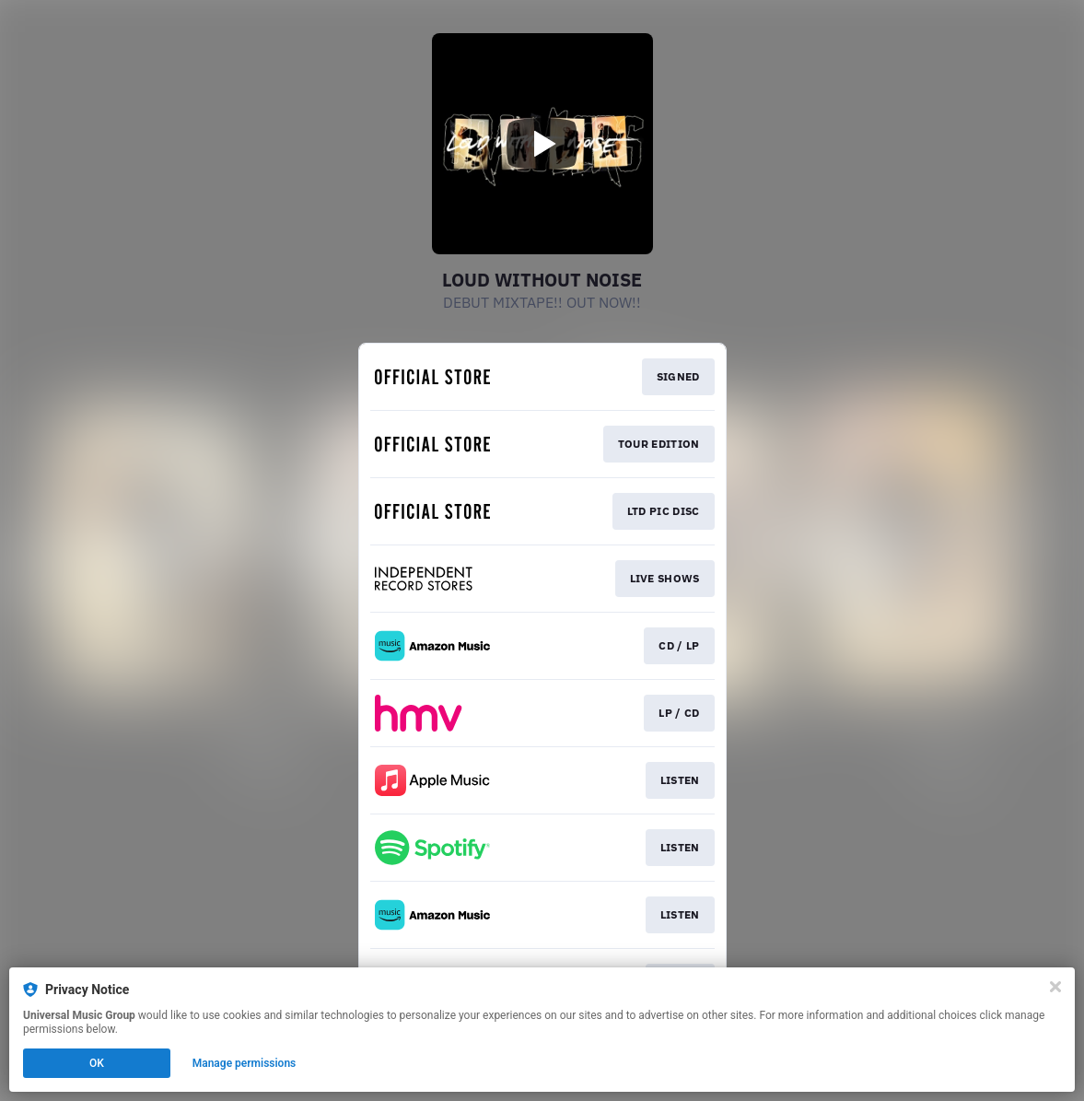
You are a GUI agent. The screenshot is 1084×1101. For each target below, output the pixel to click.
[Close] (1055, 986)
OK (96, 1063)
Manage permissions (244, 1063)
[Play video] (542, 144)
